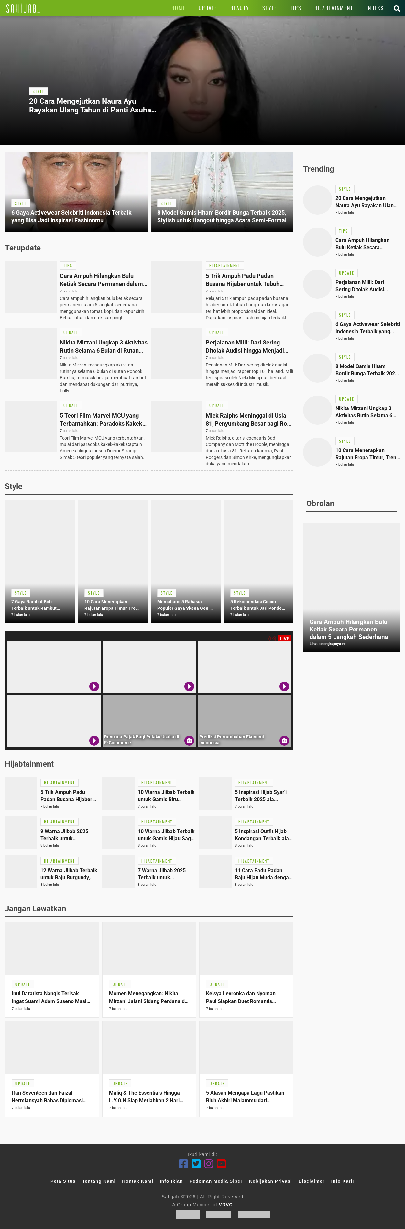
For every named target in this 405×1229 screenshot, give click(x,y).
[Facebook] (183, 1164)
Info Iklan (171, 1181)
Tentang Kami (99, 1181)
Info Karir (343, 1181)
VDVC (226, 1204)
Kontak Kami (137, 1181)
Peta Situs (63, 1181)
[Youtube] (221, 1164)
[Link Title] (23, 8)
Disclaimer (312, 1181)
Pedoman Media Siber (215, 1181)
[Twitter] (196, 1164)
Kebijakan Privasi (270, 1181)
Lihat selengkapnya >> (328, 644)
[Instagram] (208, 1164)
